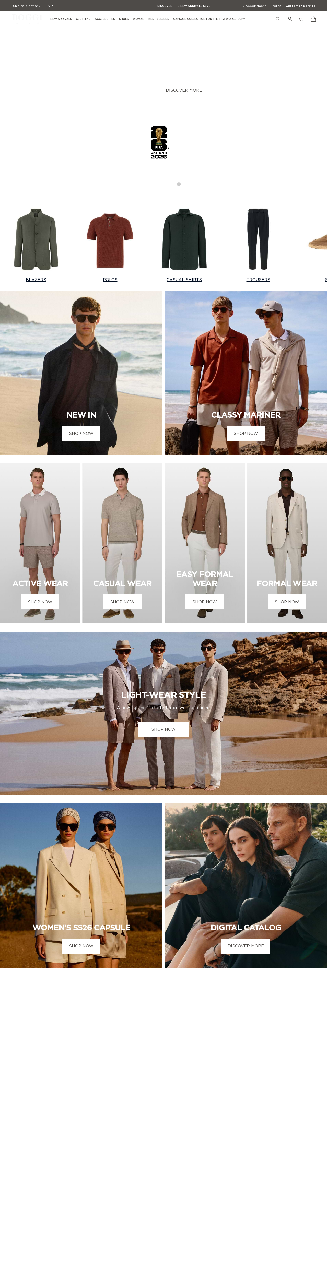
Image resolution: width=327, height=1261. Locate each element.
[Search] (278, 19)
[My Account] (290, 19)
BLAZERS (36, 279)
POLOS (110, 279)
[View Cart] (313, 19)
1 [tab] (148, 182)
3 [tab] (169, 182)
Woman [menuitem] (138, 19)
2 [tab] (158, 182)
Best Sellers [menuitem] (158, 19)
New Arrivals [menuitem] (61, 19)
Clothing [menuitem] (83, 19)
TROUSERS (258, 279)
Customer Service (301, 5)
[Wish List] (301, 19)
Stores (276, 5)
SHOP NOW (81, 433)
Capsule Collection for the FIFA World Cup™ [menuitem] (209, 19)
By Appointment (253, 5)
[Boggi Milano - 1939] (27, 19)
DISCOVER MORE (184, 91)
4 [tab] (179, 182)
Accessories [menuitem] (105, 19)
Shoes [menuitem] (124, 19)
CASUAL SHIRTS (184, 279)
